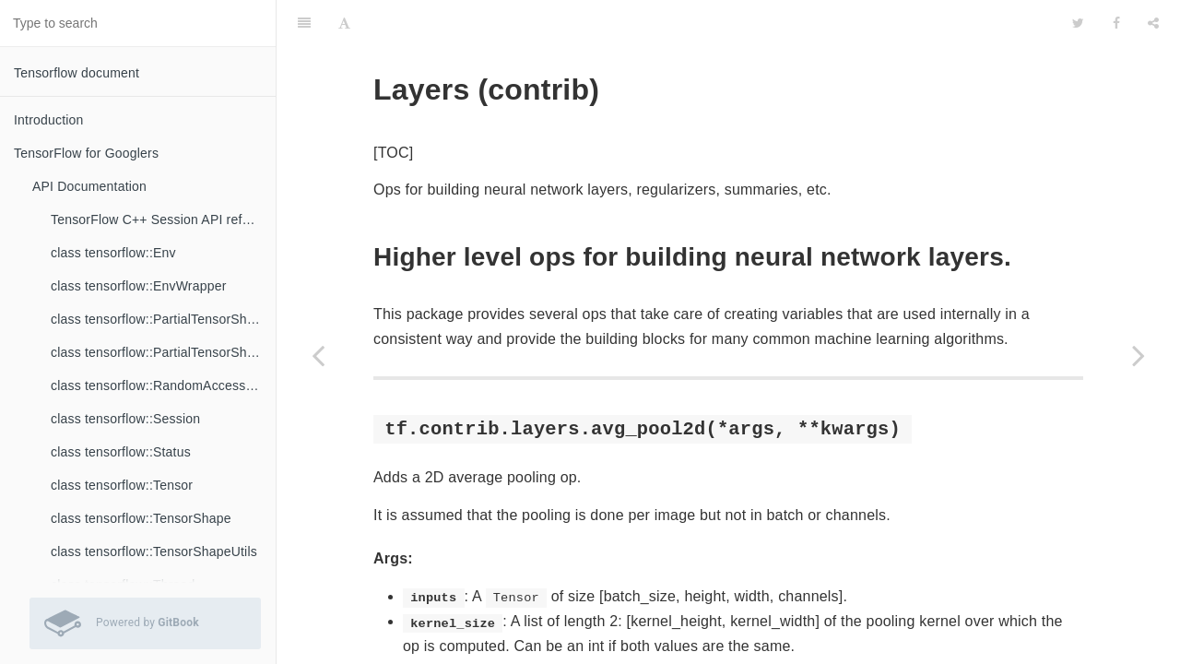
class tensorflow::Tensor (122, 485)
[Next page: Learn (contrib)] (1138, 355)
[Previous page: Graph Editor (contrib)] (318, 355)
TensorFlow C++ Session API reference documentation (163, 219)
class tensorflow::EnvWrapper (139, 286)
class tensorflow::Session (125, 418)
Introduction (49, 120)
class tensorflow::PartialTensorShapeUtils (163, 352)
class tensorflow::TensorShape (141, 518)
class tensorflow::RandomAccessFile (159, 385)
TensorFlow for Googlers (86, 153)
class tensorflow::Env (113, 252)
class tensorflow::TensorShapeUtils (154, 551)
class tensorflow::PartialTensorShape (160, 319)
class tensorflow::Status (121, 452)
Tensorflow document (76, 72)
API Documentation (89, 186)
